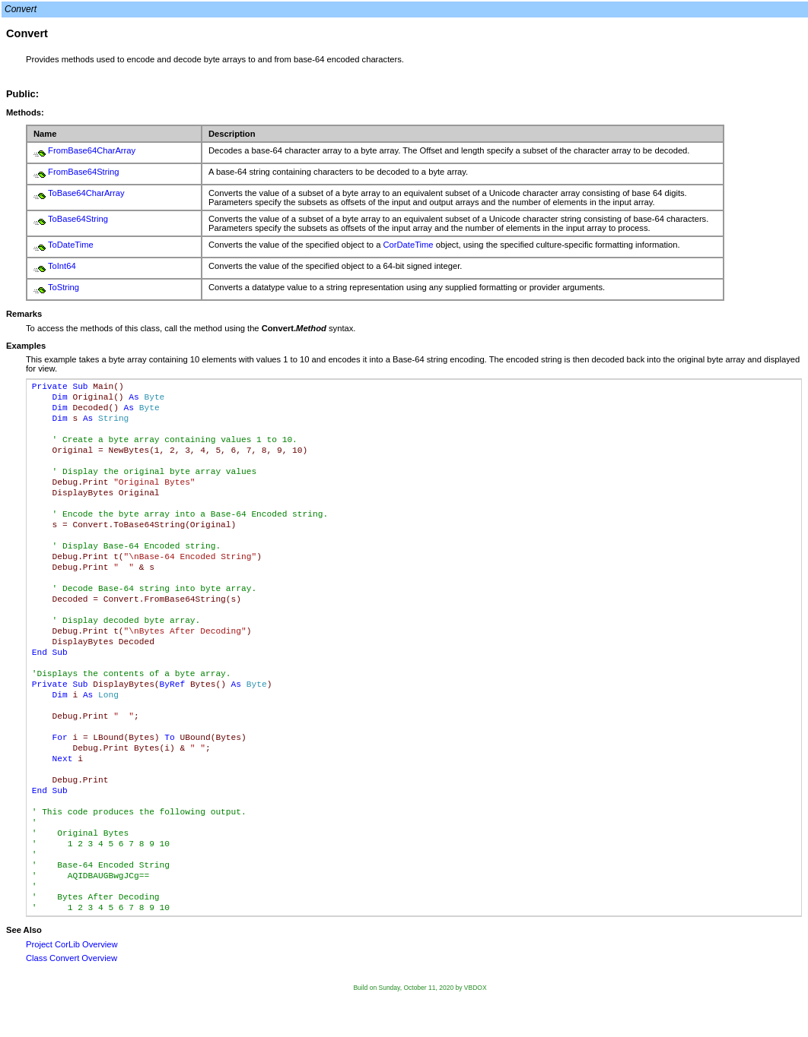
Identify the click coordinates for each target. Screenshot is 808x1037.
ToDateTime (71, 244)
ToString (63, 287)
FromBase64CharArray (91, 150)
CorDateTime (408, 244)
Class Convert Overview (71, 958)
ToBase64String (78, 218)
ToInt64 (62, 265)
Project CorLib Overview (72, 944)
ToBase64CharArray (86, 193)
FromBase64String (83, 171)
